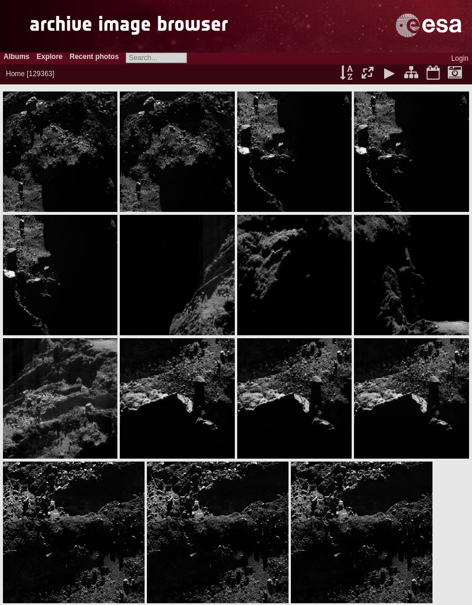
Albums (17, 57)
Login (459, 58)
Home (15, 74)
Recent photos (94, 57)
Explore (50, 57)
